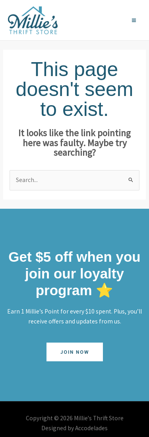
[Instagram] (104, 20)
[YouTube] (115, 20)
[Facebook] (93, 20)
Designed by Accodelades (74, 428)
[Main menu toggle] (134, 20)
